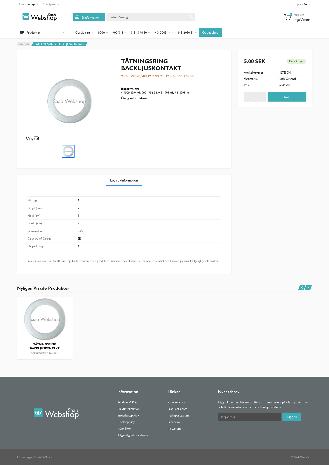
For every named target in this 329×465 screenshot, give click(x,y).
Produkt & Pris (127, 402)
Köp (287, 97)
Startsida (24, 44)
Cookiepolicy (126, 422)
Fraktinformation (128, 409)
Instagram (174, 428)
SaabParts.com (177, 409)
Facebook (174, 422)
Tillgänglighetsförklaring (132, 435)
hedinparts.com (178, 415)
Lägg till (292, 416)
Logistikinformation (124, 180)
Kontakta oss (176, 402)
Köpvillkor (124, 428)
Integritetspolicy (128, 415)
